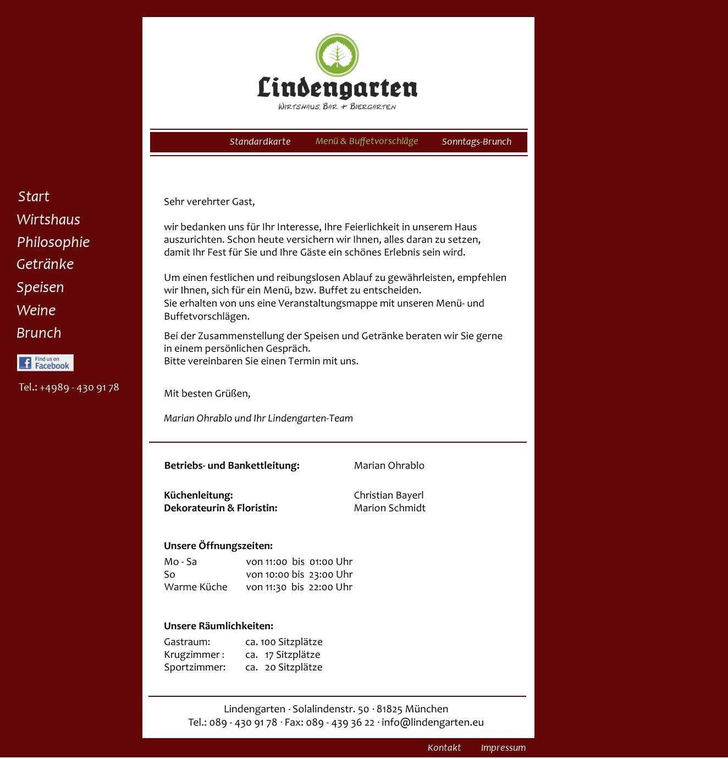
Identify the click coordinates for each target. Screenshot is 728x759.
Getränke (45, 265)
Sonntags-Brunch (476, 142)
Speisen (40, 288)
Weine (36, 312)
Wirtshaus (48, 221)
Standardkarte (260, 142)
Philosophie (53, 243)
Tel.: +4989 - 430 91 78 (69, 388)
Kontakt (444, 749)
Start (33, 198)
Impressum (503, 749)
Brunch (39, 334)
